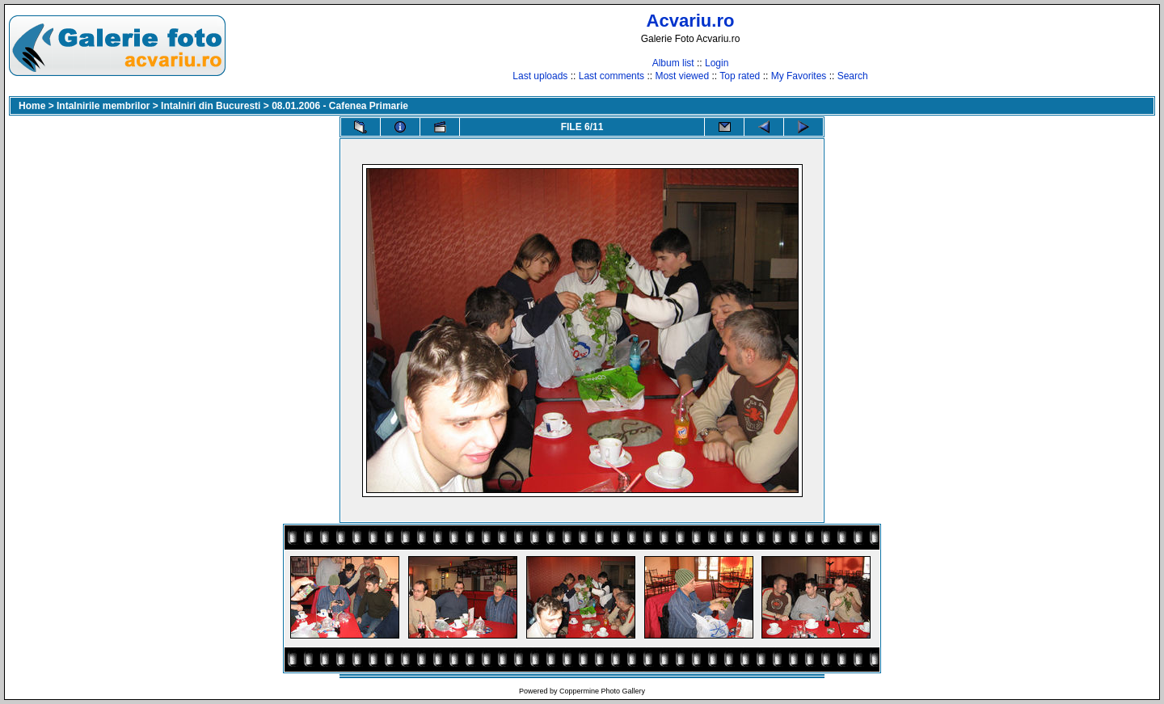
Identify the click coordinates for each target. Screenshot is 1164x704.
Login (716, 63)
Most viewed (682, 76)
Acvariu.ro (691, 21)
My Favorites (799, 76)
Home (32, 106)
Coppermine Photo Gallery (602, 691)
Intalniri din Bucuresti (210, 106)
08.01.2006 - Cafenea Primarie (340, 106)
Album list (673, 63)
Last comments (611, 76)
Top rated (739, 76)
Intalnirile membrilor (103, 106)
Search (852, 76)
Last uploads (539, 76)
